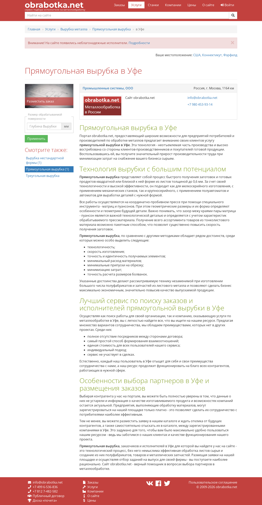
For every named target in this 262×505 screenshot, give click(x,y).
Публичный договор (48, 496)
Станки (153, 5)
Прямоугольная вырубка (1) (47, 169)
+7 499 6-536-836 (45, 487)
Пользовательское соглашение (213, 482)
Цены (191, 5)
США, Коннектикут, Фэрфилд (215, 55)
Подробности (139, 43)
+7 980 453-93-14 (199, 104)
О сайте (208, 5)
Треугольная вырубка (42, 176)
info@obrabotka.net (202, 98)
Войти (227, 5)
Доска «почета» (45, 500)
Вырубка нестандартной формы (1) (45, 160)
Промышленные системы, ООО (108, 88)
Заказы (119, 5)
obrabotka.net (54, 5)
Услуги (136, 5)
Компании (173, 5)
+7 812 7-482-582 (45, 491)
